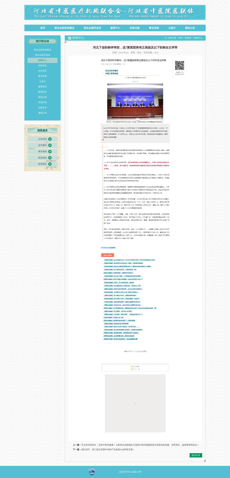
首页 (42, 28)
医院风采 (42, 92)
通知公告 (190, 28)
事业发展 (154, 28)
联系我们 (42, 164)
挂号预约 (42, 145)
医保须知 (42, 157)
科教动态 (42, 65)
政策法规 (135, 28)
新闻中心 (115, 28)
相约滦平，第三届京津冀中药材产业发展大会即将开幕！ (108, 449)
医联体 (188, 38)
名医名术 (42, 107)
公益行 (172, 28)
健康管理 (42, 86)
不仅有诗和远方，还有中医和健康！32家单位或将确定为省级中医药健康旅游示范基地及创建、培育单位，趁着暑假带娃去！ (140, 445)
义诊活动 (42, 139)
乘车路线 (42, 151)
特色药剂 (42, 102)
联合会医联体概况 (64, 28)
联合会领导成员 (92, 28)
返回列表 (196, 455)
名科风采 (42, 71)
